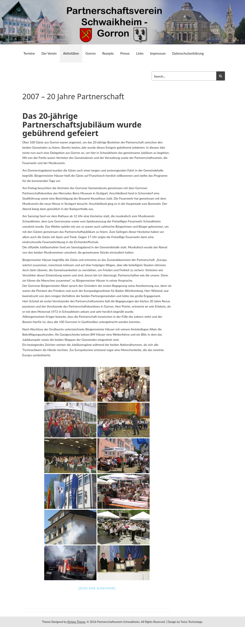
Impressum (158, 53)
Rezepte (108, 53)
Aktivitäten (71, 53)
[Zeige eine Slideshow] (96, 588)
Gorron (91, 53)
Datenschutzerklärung (188, 53)
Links (140, 53)
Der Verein (49, 53)
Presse (125, 53)
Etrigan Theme (76, 622)
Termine (29, 53)
